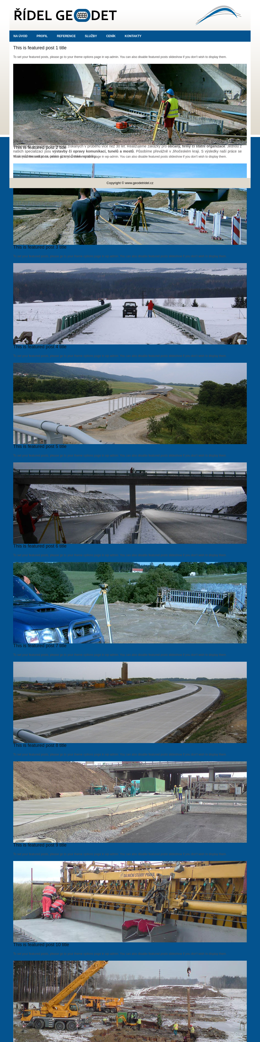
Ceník (111, 36)
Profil (42, 36)
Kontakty (133, 36)
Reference (66, 36)
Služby (91, 36)
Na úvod (20, 36)
